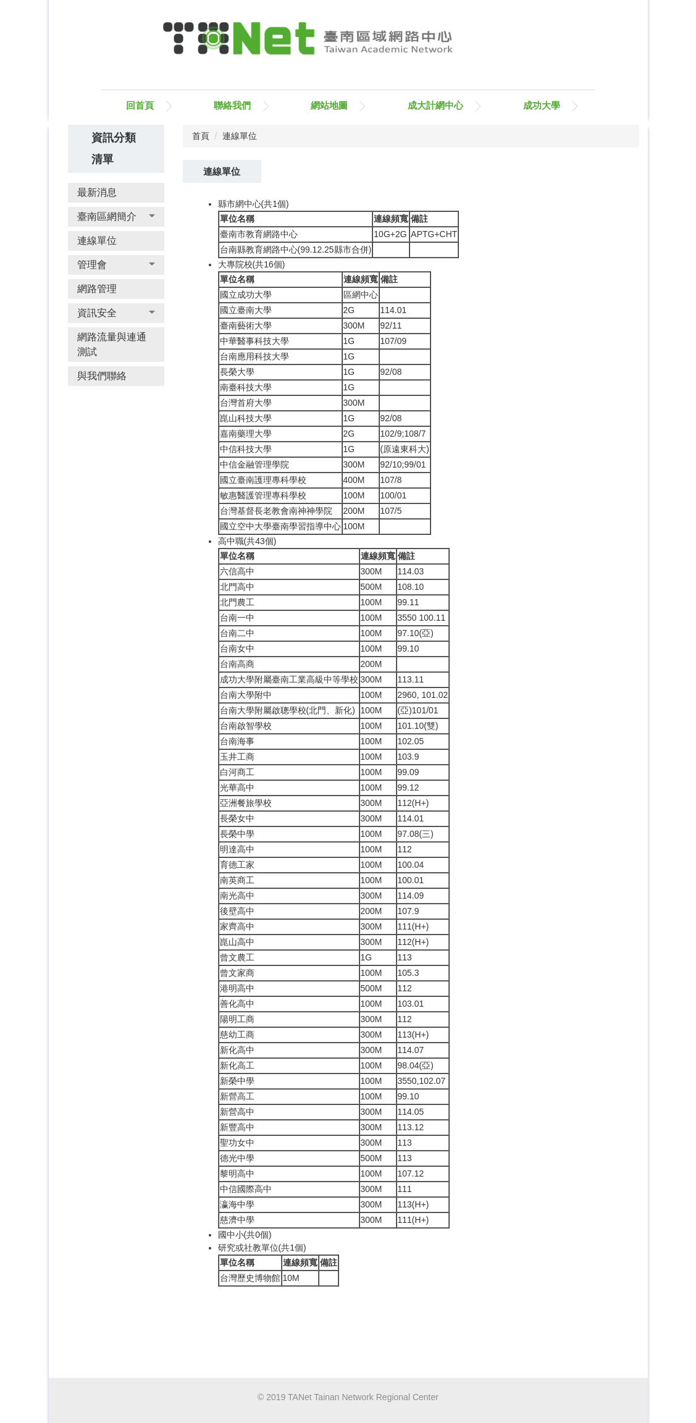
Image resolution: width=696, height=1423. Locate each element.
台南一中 (237, 618)
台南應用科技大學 (254, 356)
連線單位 (239, 136)
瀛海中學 (237, 1204)
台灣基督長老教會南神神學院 (276, 511)
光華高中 (237, 787)
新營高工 (237, 1096)
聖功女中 (237, 1143)
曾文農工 (237, 957)
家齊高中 (237, 926)
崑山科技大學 (246, 418)
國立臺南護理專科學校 (263, 480)
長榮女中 (237, 818)
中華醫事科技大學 (254, 341)
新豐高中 (237, 1127)
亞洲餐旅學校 (246, 803)
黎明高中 (237, 1173)
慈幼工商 (237, 1034)
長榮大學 (237, 372)
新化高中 (237, 1050)
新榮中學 (237, 1081)
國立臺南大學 (246, 310)
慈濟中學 (237, 1220)
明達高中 (237, 849)
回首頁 (140, 105)
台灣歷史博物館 (250, 1278)
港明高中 (237, 988)
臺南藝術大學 (246, 325)
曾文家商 (237, 973)
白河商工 (237, 772)
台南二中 (237, 633)
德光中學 (237, 1158)
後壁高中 (237, 911)
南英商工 (237, 880)
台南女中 (237, 648)
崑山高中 (237, 942)
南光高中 (237, 895)
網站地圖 (329, 105)
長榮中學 (237, 834)
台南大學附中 (246, 695)
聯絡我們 (232, 105)
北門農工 (237, 602)
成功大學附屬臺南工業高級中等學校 (289, 679)
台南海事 (237, 741)
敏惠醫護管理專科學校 (263, 495)
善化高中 (237, 1004)
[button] (116, 217)
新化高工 (237, 1065)
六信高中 (237, 571)
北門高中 (237, 587)
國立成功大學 (246, 295)
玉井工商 (237, 757)
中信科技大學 (246, 449)
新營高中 (237, 1112)
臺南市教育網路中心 (259, 234)
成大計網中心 (435, 105)
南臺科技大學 (246, 387)
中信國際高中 (246, 1189)
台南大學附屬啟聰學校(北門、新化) (287, 710)
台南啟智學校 (246, 726)
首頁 (200, 136)
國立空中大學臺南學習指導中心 (280, 526)
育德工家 (237, 865)
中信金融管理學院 (254, 464)
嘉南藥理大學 (246, 434)
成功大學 (541, 105)
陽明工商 (237, 1019)
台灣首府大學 (246, 403)
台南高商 (237, 664)
